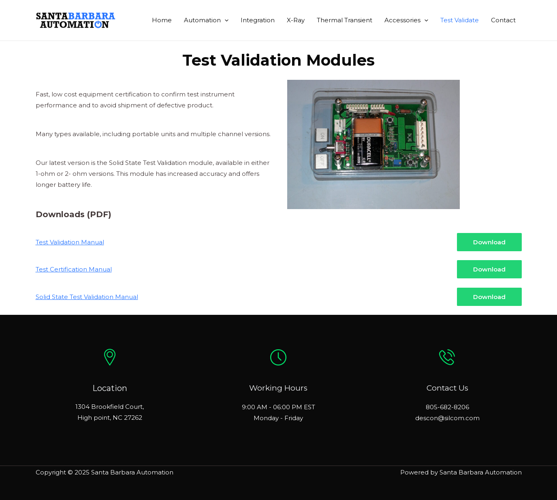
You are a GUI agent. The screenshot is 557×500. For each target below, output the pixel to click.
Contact (503, 20)
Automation (206, 20)
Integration (258, 20)
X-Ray (296, 20)
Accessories (406, 20)
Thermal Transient (344, 20)
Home (162, 20)
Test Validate (459, 20)
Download (489, 242)
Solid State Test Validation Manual (87, 297)
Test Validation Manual (70, 242)
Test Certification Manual (74, 269)
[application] (224, 20)
